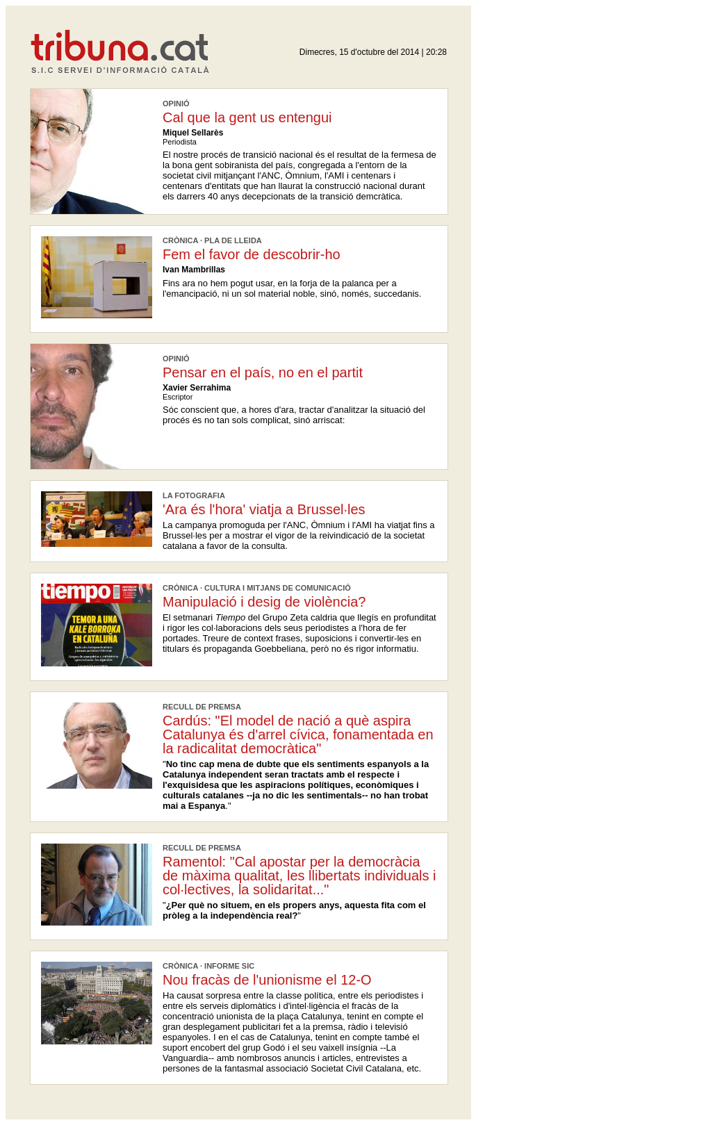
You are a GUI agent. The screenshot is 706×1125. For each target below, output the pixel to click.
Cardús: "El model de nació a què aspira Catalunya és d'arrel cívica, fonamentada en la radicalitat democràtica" (298, 734)
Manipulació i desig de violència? (264, 602)
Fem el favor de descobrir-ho (251, 254)
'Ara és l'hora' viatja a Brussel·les (264, 509)
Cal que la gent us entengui (247, 117)
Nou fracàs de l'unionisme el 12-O (267, 980)
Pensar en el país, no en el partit (263, 372)
